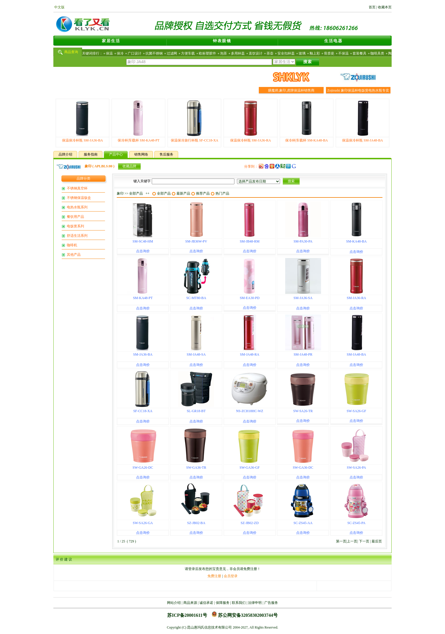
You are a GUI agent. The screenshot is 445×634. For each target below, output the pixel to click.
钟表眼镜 (222, 41)
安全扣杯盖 (286, 53)
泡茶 (223, 53)
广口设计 (134, 53)
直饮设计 (256, 53)
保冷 (120, 53)
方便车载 (188, 53)
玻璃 (302, 53)
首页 (372, 7)
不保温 (343, 53)
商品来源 (190, 603)
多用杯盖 (238, 53)
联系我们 (239, 603)
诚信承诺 (206, 603)
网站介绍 (174, 603)
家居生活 (111, 41)
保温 (109, 53)
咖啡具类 (377, 53)
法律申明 (255, 603)
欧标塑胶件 (207, 53)
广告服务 (271, 603)
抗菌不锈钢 (154, 53)
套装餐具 (359, 53)
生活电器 (333, 41)
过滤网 (172, 53)
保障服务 (223, 603)
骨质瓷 (329, 53)
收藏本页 (385, 7)
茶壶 (270, 53)
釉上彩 (315, 53)
